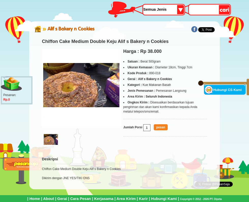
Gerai (62, 198)
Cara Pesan (80, 198)
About (48, 198)
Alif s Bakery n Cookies (71, 29)
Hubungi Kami (164, 198)
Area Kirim (126, 198)
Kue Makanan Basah (157, 85)
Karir (143, 198)
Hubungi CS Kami (227, 90)
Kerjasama (103, 198)
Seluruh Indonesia (159, 96)
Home (34, 198)
